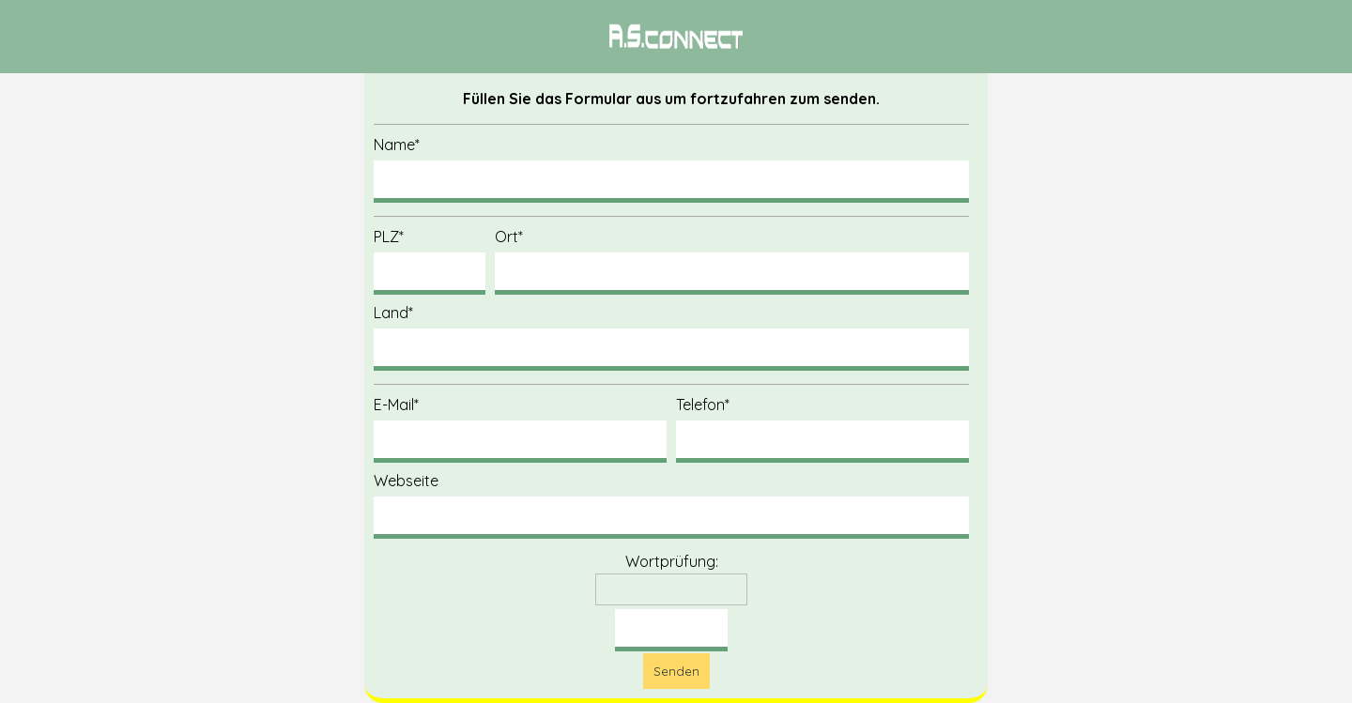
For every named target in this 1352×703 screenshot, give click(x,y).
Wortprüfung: (671, 561)
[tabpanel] (676, 36)
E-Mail (396, 404)
